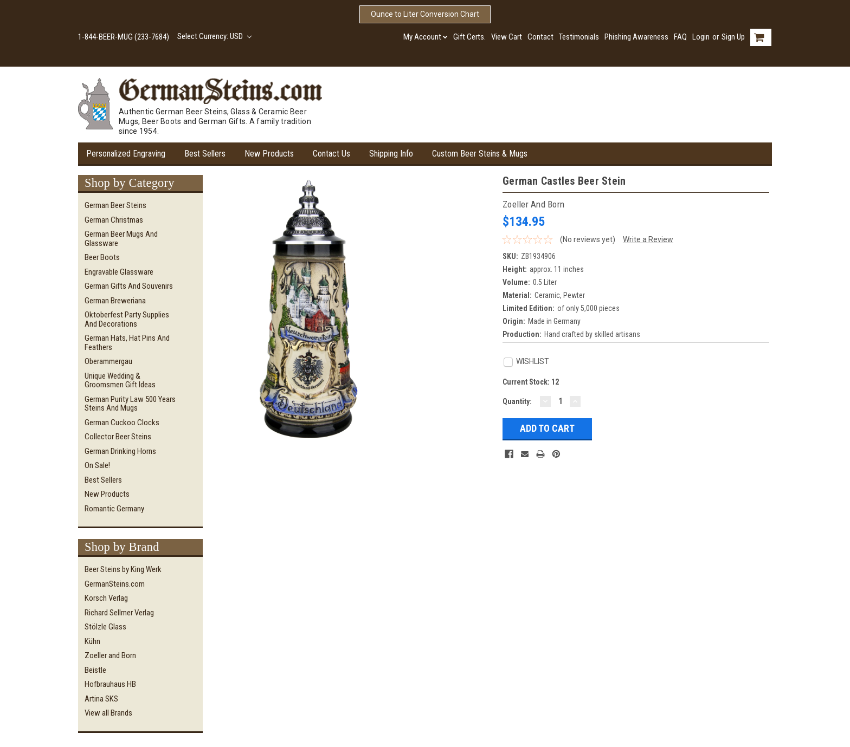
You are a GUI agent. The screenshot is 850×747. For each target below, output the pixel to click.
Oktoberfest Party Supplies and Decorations (127, 319)
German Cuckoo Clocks (122, 422)
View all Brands (108, 713)
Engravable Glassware (119, 272)
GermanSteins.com (115, 584)
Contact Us (331, 153)
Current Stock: (531, 382)
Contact (540, 37)
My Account (425, 37)
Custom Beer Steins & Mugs (479, 153)
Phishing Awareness (636, 37)
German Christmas (114, 220)
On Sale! (97, 465)
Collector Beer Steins (118, 436)
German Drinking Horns (120, 451)
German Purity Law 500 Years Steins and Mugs (130, 403)
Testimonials (579, 37)
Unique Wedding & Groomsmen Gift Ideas (120, 380)
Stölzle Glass (105, 627)
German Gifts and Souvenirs (129, 286)
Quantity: (517, 401)
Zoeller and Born (110, 655)
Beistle (95, 670)
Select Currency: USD (214, 36)
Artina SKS (101, 699)
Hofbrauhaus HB (110, 684)
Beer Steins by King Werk (123, 569)
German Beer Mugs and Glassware (121, 238)
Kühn (92, 641)
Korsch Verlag (106, 598)
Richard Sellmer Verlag (119, 613)
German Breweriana (115, 301)
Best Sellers (205, 153)
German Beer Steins (115, 205)
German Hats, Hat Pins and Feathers (127, 342)
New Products (269, 153)
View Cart (506, 37)
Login (701, 37)
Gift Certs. (469, 37)
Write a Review (648, 239)
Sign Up (733, 37)
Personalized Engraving (125, 153)
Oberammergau (108, 361)
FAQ (680, 37)
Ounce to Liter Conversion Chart (425, 14)
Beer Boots (102, 257)
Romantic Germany (114, 509)
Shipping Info (391, 153)
